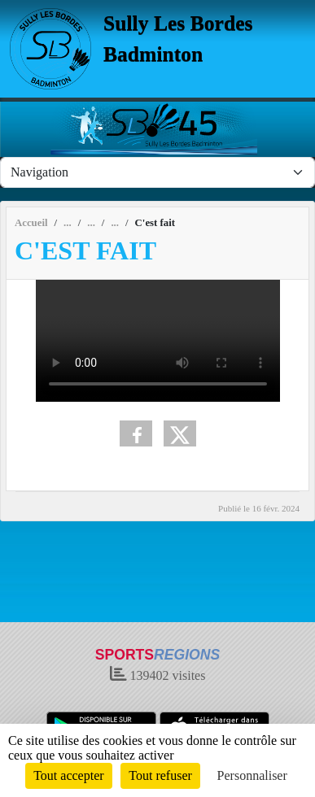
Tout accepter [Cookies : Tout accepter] (68, 775)
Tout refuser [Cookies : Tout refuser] (160, 775)
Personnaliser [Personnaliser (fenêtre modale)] (252, 775)
